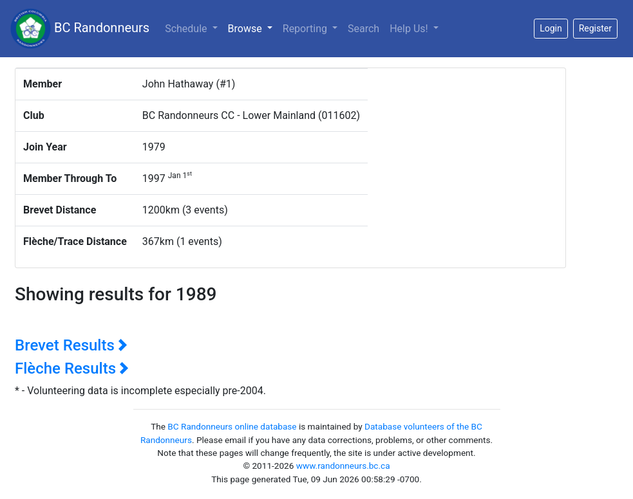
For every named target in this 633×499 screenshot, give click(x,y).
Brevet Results (71, 345)
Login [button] (551, 28)
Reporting (306, 29)
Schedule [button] (187, 29)
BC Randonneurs (79, 28)
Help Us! (410, 29)
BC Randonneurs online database (231, 426)
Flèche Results (72, 368)
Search (363, 29)
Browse (253, 28)
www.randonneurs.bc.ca (343, 465)
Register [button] (595, 28)
